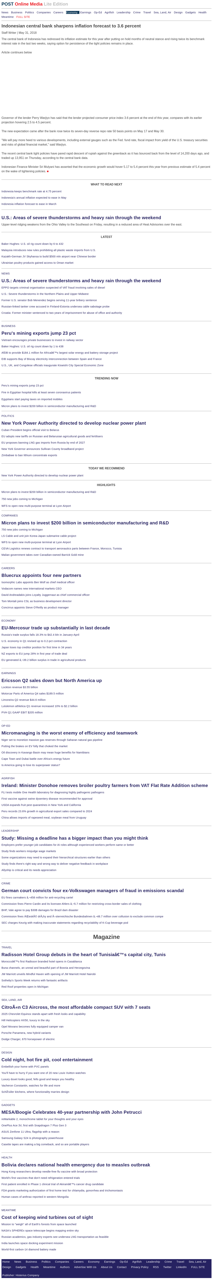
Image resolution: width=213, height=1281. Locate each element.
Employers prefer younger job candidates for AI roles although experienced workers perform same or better (67, 844)
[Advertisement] (29, 78)
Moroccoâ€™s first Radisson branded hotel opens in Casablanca (41, 961)
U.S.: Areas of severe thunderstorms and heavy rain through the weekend (81, 217)
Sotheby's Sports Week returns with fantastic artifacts (34, 980)
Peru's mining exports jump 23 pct (38, 333)
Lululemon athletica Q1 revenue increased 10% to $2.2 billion (39, 706)
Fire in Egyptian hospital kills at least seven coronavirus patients (41, 392)
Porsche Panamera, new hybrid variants (26, 1032)
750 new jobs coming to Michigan (22, 499)
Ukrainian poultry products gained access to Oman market (37, 262)
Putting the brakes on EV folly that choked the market (34, 746)
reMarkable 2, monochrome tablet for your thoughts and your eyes (42, 1119)
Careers (58, 12)
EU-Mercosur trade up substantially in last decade (55, 627)
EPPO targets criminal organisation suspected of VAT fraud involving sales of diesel (53, 287)
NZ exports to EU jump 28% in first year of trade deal (34, 653)
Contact (122, 1267)
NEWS (5, 273)
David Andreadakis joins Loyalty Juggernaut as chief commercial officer (45, 594)
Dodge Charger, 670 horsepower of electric (28, 1039)
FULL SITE (198, 1267)
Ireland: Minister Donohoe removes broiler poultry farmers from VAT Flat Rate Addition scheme (104, 785)
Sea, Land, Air (162, 12)
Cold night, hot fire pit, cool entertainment (47, 1059)
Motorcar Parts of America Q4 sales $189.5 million (32, 693)
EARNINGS (8, 673)
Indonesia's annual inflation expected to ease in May (33, 197)
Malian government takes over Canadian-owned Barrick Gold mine (42, 554)
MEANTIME (8, 1210)
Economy (72, 12)
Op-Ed (98, 12)
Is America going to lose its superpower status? (30, 765)
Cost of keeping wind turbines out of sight (47, 1217)
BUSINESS (8, 326)
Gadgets (190, 12)
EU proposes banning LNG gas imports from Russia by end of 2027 (43, 442)
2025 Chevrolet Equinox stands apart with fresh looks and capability (43, 1013)
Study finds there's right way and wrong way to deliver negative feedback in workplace (54, 863)
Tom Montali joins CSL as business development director (36, 601)
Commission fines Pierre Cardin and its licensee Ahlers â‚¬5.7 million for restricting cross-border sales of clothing (71, 903)
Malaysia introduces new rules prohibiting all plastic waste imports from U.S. (48, 250)
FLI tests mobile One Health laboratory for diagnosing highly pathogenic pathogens (52, 792)
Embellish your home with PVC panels (25, 1066)
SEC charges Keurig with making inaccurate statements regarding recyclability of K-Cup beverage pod (64, 922)
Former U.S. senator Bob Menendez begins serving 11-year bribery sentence (49, 300)
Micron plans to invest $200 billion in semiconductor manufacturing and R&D (48, 406)
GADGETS (8, 1105)
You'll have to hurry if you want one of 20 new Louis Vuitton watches (43, 1072)
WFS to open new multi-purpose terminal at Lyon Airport (36, 505)
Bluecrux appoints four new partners (41, 575)
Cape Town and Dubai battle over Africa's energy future (35, 758)
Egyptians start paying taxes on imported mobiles (32, 399)
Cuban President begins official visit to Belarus (30, 430)
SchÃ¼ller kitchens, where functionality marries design (35, 1091)
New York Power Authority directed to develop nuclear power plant (73, 423)
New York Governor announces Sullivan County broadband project (42, 448)
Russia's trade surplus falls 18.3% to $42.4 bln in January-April (40, 634)
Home (6, 1261)
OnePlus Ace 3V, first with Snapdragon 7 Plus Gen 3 (33, 1125)
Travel (147, 12)
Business (16, 12)
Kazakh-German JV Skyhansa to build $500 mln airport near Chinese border (48, 256)
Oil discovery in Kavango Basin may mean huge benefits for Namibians (45, 752)
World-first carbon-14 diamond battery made (28, 1249)
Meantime (7, 16)
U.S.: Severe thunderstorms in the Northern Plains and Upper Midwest (45, 293)
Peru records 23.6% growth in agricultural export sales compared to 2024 (46, 811)
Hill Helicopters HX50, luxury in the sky (25, 1020)
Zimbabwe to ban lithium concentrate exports (29, 455)
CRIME (5, 883)
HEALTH (6, 1157)
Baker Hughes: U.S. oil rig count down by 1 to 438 (32, 346)
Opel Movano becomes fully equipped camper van (32, 1026)
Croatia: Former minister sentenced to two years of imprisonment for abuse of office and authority (61, 312)
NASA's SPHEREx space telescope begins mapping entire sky (40, 1230)
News (4, 12)
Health (203, 12)
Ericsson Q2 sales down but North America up (51, 680)
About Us (106, 1267)
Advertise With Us (85, 1267)
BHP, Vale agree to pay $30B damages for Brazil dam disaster (39, 910)
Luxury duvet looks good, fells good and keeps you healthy (37, 1079)
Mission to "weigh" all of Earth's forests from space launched (38, 1224)
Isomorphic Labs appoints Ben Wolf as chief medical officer (38, 582)
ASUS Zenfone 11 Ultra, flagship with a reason (30, 1131)
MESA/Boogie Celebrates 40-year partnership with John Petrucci (71, 1112)
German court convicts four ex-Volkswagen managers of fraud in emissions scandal (92, 890)
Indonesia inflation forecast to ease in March (28, 203)
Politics (29, 12)
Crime (137, 12)
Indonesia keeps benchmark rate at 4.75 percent (31, 191)
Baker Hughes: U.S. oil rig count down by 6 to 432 (32, 243)
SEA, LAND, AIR (11, 999)
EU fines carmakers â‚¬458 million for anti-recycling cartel (37, 897)
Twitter (167, 1267)
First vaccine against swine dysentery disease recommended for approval (46, 798)
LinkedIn (181, 1267)
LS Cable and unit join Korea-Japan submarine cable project (38, 535)
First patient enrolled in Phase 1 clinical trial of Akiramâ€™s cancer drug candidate (52, 1184)
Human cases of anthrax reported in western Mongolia (35, 1196)
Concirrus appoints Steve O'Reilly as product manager (35, 607)
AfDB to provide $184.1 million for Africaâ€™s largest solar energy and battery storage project (59, 352)
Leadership (123, 12)
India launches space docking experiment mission (32, 1243)
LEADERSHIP (10, 830)
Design (178, 12)
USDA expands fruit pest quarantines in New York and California (41, 804)
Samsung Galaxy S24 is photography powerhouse (32, 1138)
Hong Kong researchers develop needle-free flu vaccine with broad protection (49, 1171)
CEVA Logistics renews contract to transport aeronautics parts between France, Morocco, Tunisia (61, 548)
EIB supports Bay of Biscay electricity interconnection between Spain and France (51, 359)
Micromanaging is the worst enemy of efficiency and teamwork (69, 732)
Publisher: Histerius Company (20, 1275)
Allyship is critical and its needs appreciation (28, 870)
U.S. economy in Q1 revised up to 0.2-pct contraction (34, 641)
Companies (44, 12)
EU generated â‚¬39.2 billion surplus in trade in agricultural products (43, 659)
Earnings (85, 12)
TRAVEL (6, 947)
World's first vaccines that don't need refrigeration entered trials (40, 1177)
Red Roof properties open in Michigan (24, 986)
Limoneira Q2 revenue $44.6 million (23, 699)
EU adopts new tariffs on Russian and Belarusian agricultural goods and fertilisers (52, 436)
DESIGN (6, 1052)
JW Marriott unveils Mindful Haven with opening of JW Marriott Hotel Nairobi (48, 974)
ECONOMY (8, 620)
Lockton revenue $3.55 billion (19, 687)
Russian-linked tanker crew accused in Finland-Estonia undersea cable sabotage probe (55, 306)
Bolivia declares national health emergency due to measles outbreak (75, 1164)
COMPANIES (9, 515)
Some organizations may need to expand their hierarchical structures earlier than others (55, 857)
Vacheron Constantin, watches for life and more (30, 1085)
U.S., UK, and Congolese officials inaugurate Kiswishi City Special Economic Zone (52, 365)
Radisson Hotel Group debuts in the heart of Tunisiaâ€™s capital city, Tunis (83, 954)
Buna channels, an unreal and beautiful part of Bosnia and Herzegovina (45, 967)
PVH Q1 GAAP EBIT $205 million (22, 712)
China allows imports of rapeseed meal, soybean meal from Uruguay (43, 817)
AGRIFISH (8, 778)
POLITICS (7, 415)
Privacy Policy (140, 1267)
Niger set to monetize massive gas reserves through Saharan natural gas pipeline (51, 739)
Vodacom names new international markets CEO (31, 588)
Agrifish (109, 12)
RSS (156, 1267)
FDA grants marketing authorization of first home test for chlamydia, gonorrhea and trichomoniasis (62, 1190)
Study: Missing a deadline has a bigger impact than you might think (74, 838)
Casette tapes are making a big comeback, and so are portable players (45, 1144)
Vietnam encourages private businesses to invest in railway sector (42, 340)
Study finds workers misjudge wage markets (28, 851)
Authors (65, 1267)
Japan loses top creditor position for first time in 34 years (36, 647)
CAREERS (8, 568)
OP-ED (5, 725)
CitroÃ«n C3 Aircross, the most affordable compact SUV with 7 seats (75, 1007)
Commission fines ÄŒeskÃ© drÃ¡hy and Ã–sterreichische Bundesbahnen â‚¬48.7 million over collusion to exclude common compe (82, 916)
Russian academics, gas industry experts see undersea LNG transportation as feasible (55, 1236)
